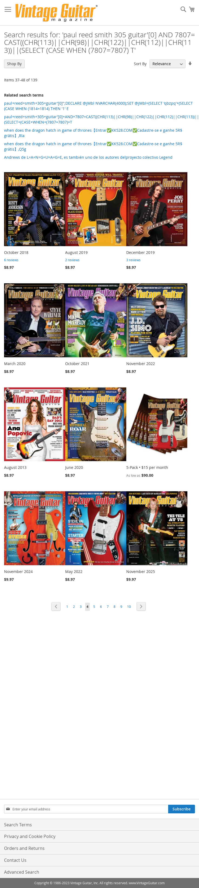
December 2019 (140, 252)
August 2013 (15, 467)
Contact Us (15, 860)
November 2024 (18, 571)
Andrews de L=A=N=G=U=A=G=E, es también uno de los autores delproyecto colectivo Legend (88, 157)
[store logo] (56, 13)
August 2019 (76, 252)
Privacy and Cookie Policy (29, 836)
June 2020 (74, 467)
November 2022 (140, 363)
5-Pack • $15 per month (147, 467)
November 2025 (140, 571)
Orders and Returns (24, 848)
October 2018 (16, 252)
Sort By (140, 63)
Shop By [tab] (14, 63)
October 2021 (77, 363)
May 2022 (73, 571)
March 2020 (14, 363)
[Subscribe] (181, 809)
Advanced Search (21, 872)
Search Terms (18, 825)
